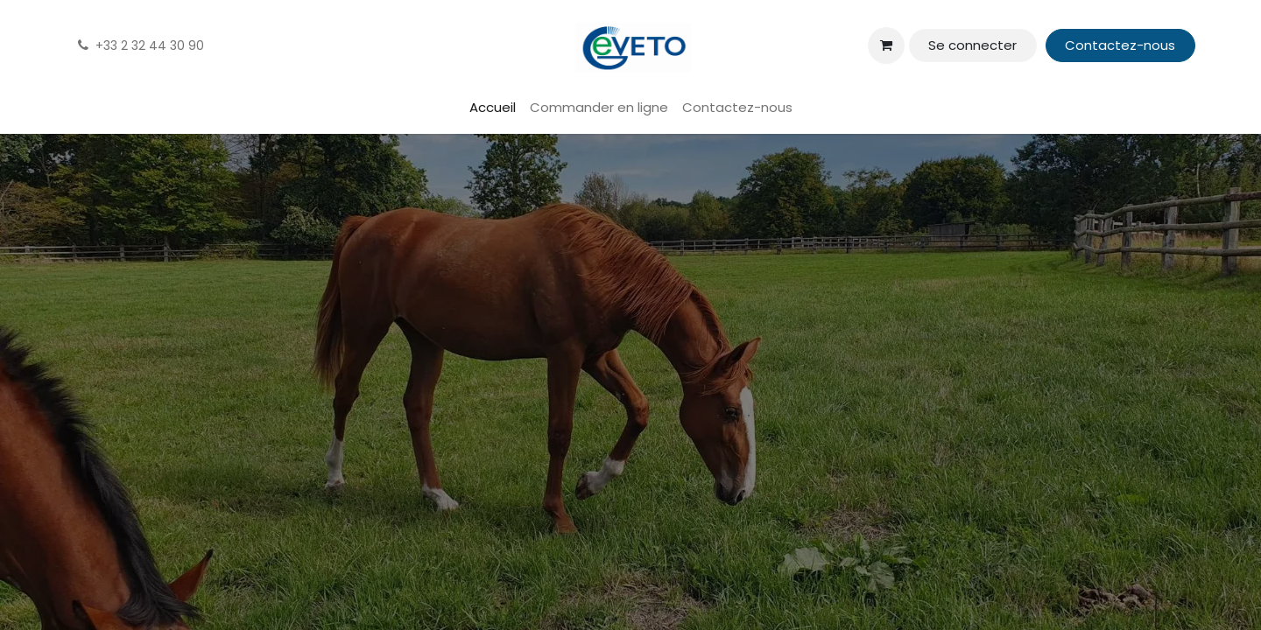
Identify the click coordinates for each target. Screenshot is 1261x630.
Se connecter (972, 45)
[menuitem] (492, 108)
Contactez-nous (1120, 45)
